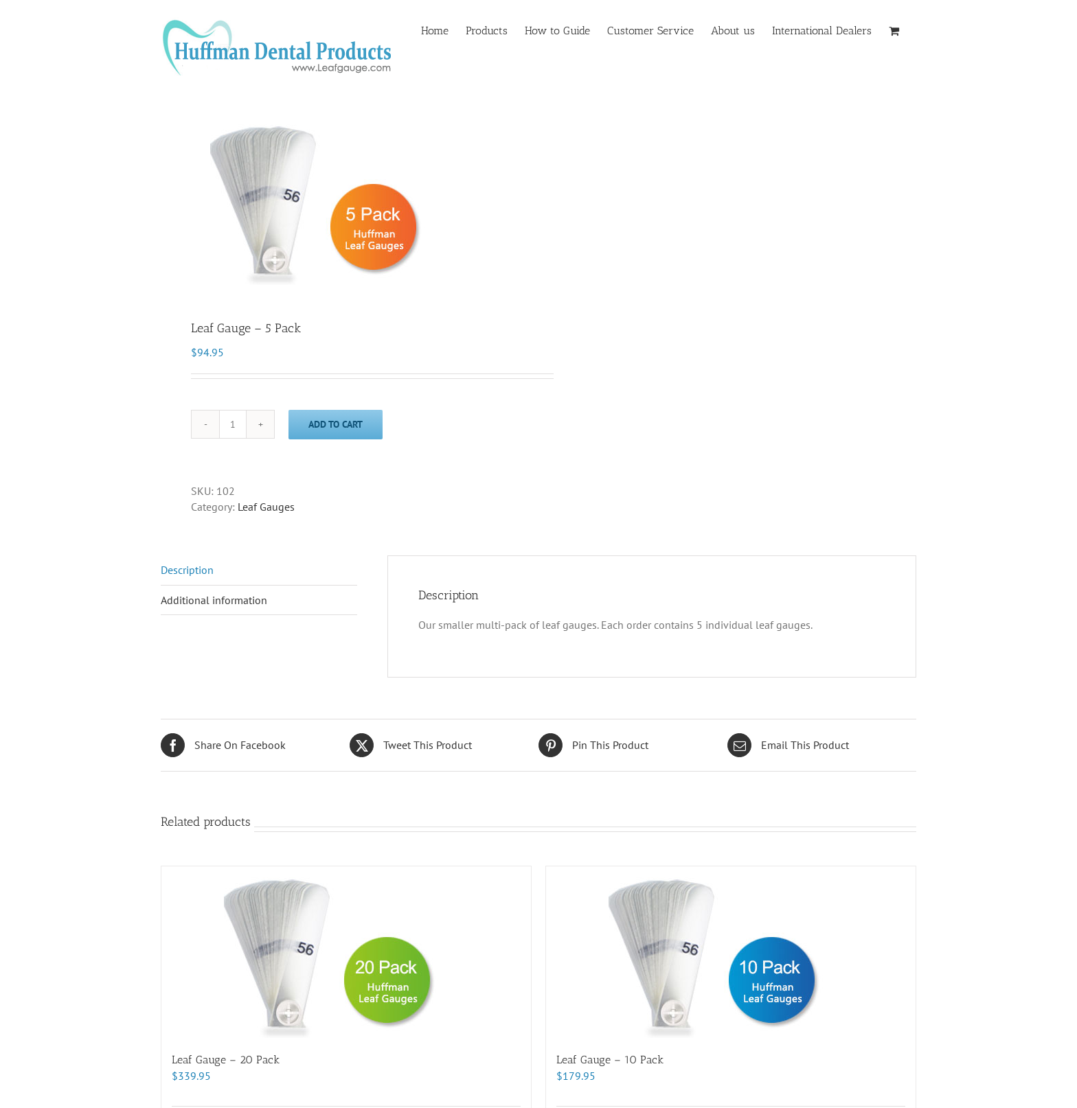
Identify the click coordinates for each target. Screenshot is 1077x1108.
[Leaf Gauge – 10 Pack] (731, 952)
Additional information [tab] (214, 600)
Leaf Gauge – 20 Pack (226, 1059)
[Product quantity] (233, 424)
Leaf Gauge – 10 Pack (610, 1059)
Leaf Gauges (266, 506)
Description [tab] (187, 570)
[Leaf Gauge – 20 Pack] (346, 952)
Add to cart (335, 424)
